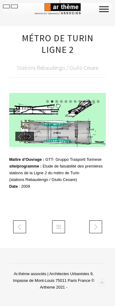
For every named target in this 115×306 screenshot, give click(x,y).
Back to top (102, 282)
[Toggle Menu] (104, 9)
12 (98, 101)
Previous (20, 136)
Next (29, 136)
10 (88, 101)
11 (93, 101)
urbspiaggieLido (95, 226)
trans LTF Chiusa (19, 226)
